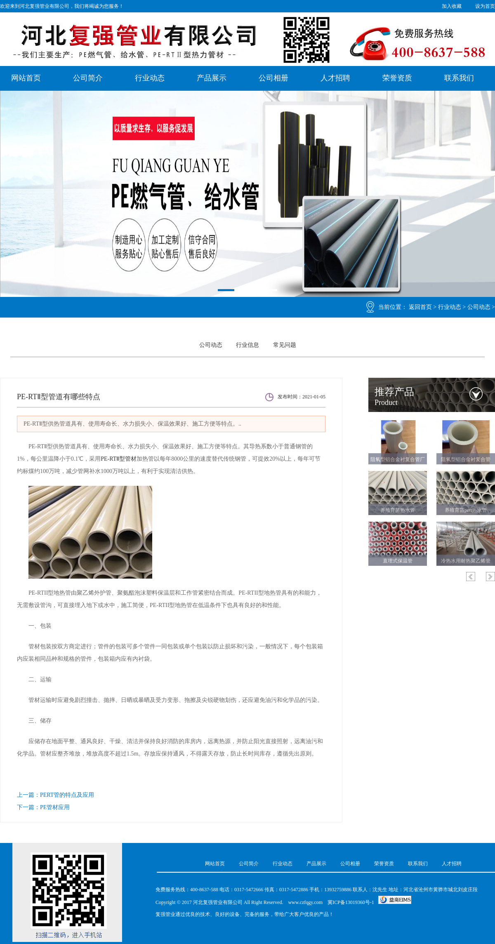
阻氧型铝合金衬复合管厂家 (397, 460)
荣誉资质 (397, 78)
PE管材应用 (55, 807)
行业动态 (150, 78)
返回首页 (420, 307)
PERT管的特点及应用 (67, 795)
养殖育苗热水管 (397, 509)
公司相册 (273, 78)
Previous (470, 575)
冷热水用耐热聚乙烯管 (465, 560)
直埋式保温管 (397, 560)
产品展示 (211, 78)
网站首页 (26, 78)
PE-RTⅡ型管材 (119, 459)
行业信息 (247, 345)
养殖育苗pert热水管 (466, 509)
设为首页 (485, 6)
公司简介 (88, 78)
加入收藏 (452, 6)
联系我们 (459, 78)
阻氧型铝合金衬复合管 (465, 458)
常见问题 (284, 345)
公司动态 (478, 307)
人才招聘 (335, 78)
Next (490, 575)
